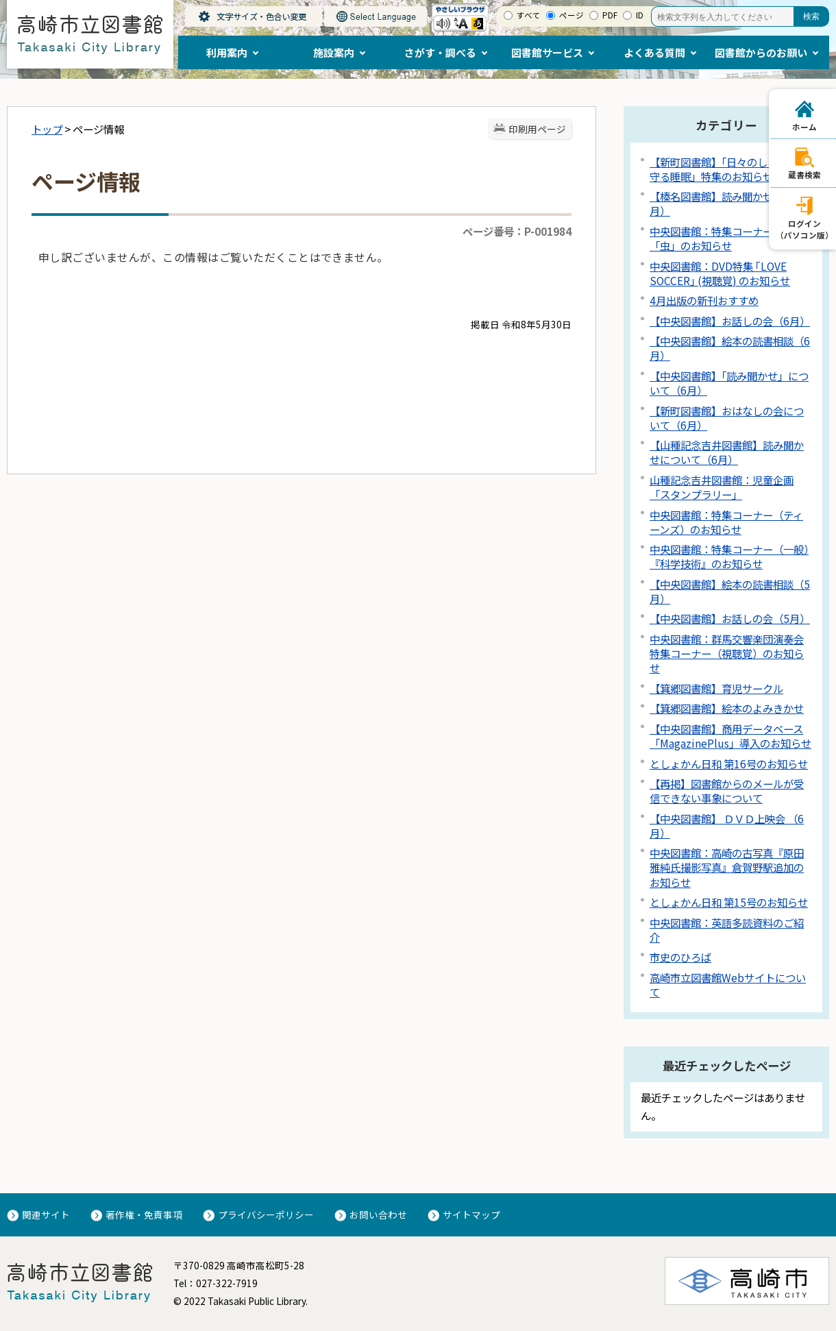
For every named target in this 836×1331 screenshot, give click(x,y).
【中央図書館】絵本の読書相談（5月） (730, 591)
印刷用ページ (537, 129)
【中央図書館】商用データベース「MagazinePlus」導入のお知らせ (730, 735)
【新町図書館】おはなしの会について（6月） (727, 417)
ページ (571, 15)
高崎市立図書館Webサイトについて (728, 984)
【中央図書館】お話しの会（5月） (730, 618)
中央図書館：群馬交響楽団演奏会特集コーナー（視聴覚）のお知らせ (727, 653)
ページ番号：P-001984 (517, 231)
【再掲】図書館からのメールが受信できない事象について (727, 790)
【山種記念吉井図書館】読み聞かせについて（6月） (727, 452)
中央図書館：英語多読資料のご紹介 (727, 929)
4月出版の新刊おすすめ (704, 300)
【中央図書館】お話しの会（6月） (730, 320)
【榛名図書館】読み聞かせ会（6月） (725, 203)
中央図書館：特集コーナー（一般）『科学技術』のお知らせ (729, 556)
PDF (609, 15)
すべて (529, 15)
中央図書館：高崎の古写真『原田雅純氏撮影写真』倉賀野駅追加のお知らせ (727, 867)
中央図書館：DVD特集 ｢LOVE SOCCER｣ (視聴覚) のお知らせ (720, 273)
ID (639, 15)
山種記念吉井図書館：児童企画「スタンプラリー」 (722, 487)
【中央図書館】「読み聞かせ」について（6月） (729, 383)
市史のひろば (680, 956)
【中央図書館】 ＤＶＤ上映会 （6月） (727, 825)
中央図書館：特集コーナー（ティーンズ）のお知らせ (726, 522)
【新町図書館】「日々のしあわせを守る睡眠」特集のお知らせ (729, 169)
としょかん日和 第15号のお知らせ (729, 901)
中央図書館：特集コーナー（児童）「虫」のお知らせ (729, 238)
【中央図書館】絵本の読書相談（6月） (730, 348)
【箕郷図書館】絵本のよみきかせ (727, 708)
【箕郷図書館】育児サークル (716, 688)
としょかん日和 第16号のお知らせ (729, 763)
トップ (47, 128)
